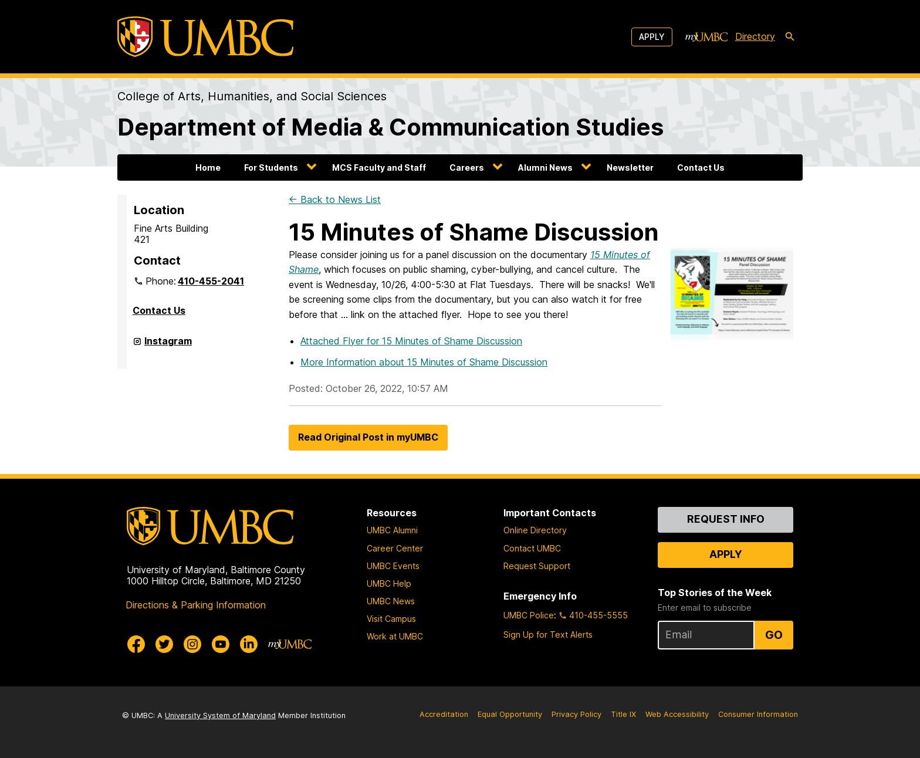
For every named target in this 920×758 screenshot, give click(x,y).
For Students (271, 167)
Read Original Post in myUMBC (368, 437)
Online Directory (535, 530)
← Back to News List (335, 199)
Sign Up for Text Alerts (548, 634)
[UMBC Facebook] (136, 644)
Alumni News (545, 167)
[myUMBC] (706, 37)
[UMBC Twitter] (164, 644)
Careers (466, 167)
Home (208, 167)
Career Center (395, 548)
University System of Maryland (220, 715)
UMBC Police (528, 615)
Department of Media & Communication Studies (390, 127)
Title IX (623, 714)
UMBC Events (393, 566)
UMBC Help (389, 583)
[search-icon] (790, 37)
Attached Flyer (411, 341)
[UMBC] (205, 36)
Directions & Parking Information (196, 605)
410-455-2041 (211, 281)
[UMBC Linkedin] (249, 644)
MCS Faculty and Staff (379, 167)
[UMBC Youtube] (221, 644)
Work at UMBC (395, 636)
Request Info (726, 519)
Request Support (536, 566)
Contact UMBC (532, 548)
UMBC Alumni (392, 530)
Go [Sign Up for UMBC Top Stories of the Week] (774, 635)
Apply (652, 37)
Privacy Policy (576, 714)
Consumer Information (758, 714)
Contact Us (701, 167)
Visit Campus (391, 619)
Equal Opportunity (510, 714)
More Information (423, 362)
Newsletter (630, 167)
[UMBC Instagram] (192, 644)
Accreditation (444, 714)
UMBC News (391, 601)
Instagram (168, 345)
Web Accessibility (677, 714)
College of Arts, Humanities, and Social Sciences (252, 96)
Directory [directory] (755, 36)
